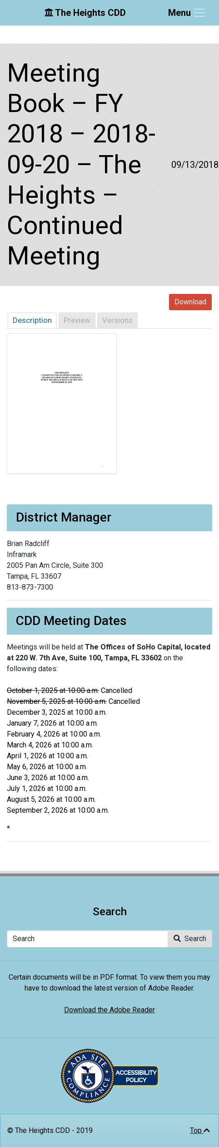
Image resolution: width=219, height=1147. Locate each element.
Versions (117, 320)
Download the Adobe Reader (109, 1009)
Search (190, 938)
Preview (77, 320)
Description (32, 320)
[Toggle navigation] (187, 12)
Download (190, 302)
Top (200, 1130)
